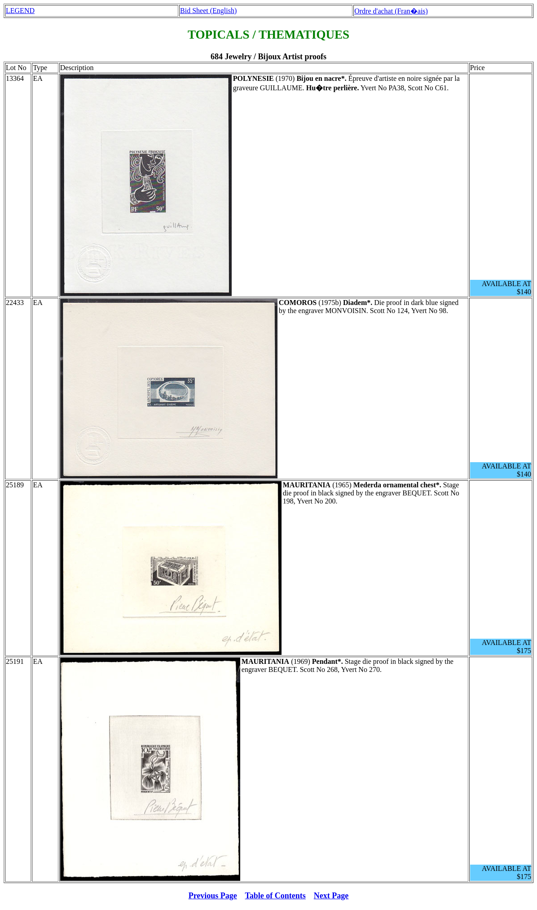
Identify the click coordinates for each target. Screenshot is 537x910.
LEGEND (20, 10)
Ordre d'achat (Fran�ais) (391, 11)
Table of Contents (275, 895)
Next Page (331, 895)
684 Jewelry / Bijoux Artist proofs (268, 56)
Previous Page (213, 895)
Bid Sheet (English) (208, 10)
